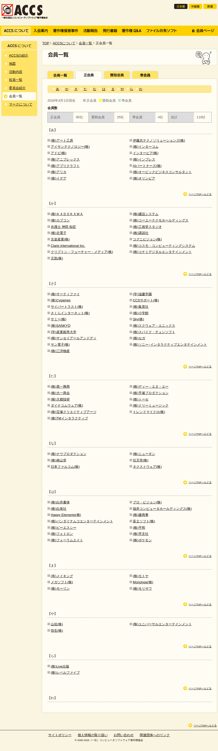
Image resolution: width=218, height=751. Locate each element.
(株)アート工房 (62, 140)
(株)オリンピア (144, 178)
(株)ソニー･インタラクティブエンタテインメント (170, 344)
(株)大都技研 (60, 399)
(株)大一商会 (60, 393)
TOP (45, 43)
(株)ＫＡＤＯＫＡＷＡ (67, 214)
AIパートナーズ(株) (147, 166)
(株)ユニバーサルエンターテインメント (162, 624)
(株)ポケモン (142, 540)
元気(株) (57, 258)
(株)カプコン (60, 220)
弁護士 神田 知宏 (63, 227)
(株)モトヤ (140, 576)
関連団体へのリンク (155, 735)
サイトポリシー (60, 735)
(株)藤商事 (140, 515)
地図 (12, 64)
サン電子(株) (60, 344)
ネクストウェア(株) (147, 467)
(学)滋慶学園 (142, 294)
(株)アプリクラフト (65, 166)
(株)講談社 (140, 233)
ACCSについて (64, 43)
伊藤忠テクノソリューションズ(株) (159, 140)
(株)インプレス (144, 159)
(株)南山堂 (58, 460)
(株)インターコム (145, 147)
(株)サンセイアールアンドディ (73, 338)
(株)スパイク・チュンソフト (154, 332)
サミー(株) (58, 319)
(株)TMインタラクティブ (69, 418)
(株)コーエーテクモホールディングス (161, 220)
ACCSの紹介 (18, 55)
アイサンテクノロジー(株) (70, 147)
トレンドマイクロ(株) (149, 412)
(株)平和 (139, 528)
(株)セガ (139, 338)
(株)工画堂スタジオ (147, 227)
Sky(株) (138, 319)
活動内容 (15, 72)
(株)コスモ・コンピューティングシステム (164, 246)
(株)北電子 (58, 233)
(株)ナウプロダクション (68, 454)
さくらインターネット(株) (70, 313)
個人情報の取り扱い (93, 735)
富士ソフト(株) (144, 521)
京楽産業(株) (60, 239)
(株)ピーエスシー (63, 528)
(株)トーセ (140, 399)
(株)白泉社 (58, 509)
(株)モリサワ (142, 588)
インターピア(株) (145, 153)
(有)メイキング (62, 576)
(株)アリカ (58, 172)
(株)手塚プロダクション (151, 393)
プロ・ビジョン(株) (147, 502)
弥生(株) (57, 630)
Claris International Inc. (68, 246)
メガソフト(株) (62, 582)
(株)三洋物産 (60, 351)
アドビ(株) (58, 153)
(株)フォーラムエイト (67, 540)
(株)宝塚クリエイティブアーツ (73, 412)
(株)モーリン (60, 588)
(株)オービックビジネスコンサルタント (162, 172)
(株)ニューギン (144, 454)
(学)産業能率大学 (63, 332)
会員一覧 (85, 43)
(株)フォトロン (62, 534)
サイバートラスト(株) (67, 307)
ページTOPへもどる (200, 194)
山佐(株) (57, 624)
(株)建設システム (145, 214)
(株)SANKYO (60, 325)
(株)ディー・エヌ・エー (151, 386)
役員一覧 (15, 80)
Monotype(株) (143, 582)
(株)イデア (58, 178)
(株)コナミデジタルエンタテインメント (162, 252)
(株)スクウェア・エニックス (154, 325)
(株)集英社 (140, 307)
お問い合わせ (124, 735)
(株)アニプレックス (65, 159)
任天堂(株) (140, 460)
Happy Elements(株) (66, 515)
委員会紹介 (17, 88)
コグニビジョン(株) (147, 239)
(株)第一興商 (60, 386)
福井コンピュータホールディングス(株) (162, 509)
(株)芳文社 (140, 534)
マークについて (20, 104)
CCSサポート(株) (146, 300)
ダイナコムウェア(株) (67, 405)
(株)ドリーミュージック (151, 405)
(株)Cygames (61, 300)
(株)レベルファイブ (65, 672)
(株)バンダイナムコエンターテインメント (82, 521)
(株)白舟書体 (60, 502)
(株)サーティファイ (65, 294)
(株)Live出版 (60, 666)
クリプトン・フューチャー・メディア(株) (82, 252)
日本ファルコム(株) (65, 467)
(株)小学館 (140, 313)
